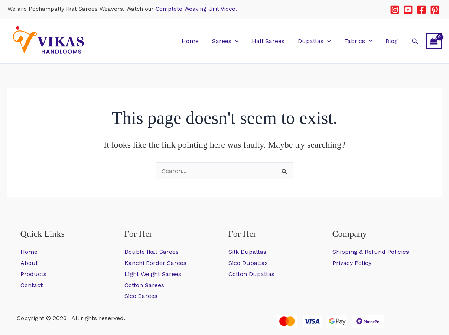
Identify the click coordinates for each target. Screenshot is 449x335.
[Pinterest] (435, 9)
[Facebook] (421, 9)
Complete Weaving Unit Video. (196, 9)
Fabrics (360, 41)
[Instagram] (395, 9)
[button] (241, 41)
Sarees (231, 41)
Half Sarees (273, 41)
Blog (392, 41)
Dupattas (318, 41)
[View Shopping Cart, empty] (434, 41)
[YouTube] (408, 9)
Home (197, 41)
